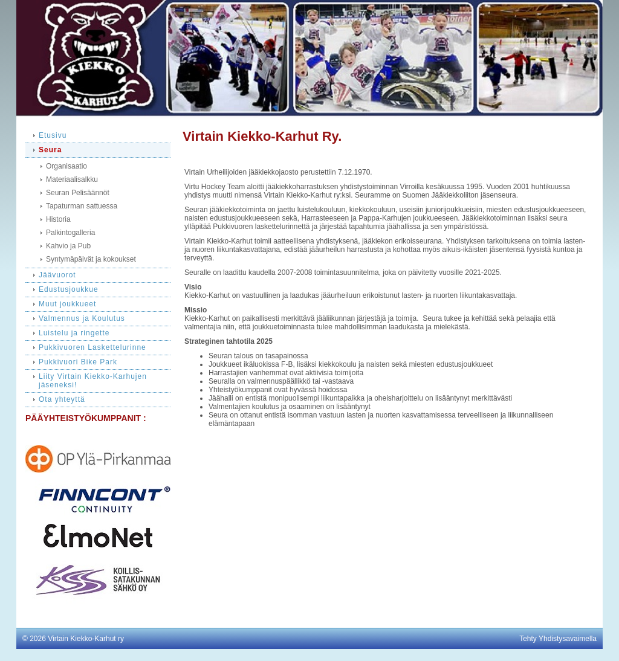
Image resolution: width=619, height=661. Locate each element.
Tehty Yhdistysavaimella (558, 638)
